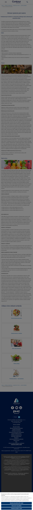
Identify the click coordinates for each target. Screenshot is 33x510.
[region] (16, 501)
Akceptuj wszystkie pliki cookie (16, 503)
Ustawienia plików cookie (16, 508)
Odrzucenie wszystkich (16, 505)
